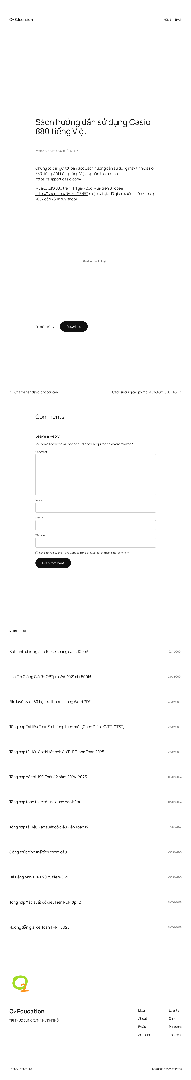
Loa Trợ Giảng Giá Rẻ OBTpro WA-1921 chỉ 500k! (50, 677)
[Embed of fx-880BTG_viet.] (95, 261)
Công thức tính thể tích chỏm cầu (38, 852)
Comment (42, 452)
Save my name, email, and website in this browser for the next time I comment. (84, 552)
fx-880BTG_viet (46, 326)
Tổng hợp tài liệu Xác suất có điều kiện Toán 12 (48, 827)
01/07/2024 (175, 827)
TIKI (74, 188)
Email (39, 517)
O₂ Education (21, 19)
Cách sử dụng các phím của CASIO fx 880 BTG (144, 392)
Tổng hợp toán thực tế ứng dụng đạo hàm (44, 802)
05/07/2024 (175, 777)
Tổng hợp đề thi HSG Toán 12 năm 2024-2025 (48, 777)
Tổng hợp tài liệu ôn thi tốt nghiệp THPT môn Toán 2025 (56, 752)
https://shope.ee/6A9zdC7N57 (61, 193)
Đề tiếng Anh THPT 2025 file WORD (39, 877)
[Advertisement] (95, 65)
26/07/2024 (175, 726)
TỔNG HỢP (71, 150)
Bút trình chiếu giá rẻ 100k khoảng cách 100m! (48, 651)
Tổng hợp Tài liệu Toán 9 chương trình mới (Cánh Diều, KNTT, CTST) (67, 727)
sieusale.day (55, 150)
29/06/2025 (175, 852)
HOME (167, 19)
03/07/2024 (175, 802)
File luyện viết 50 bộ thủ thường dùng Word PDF (49, 702)
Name (39, 500)
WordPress (175, 1068)
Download (74, 326)
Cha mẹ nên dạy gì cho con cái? (36, 392)
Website (40, 535)
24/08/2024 (175, 676)
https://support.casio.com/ (58, 179)
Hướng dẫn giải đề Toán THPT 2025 (39, 927)
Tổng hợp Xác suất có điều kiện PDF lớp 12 (45, 902)
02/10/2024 (175, 651)
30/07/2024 (175, 701)
